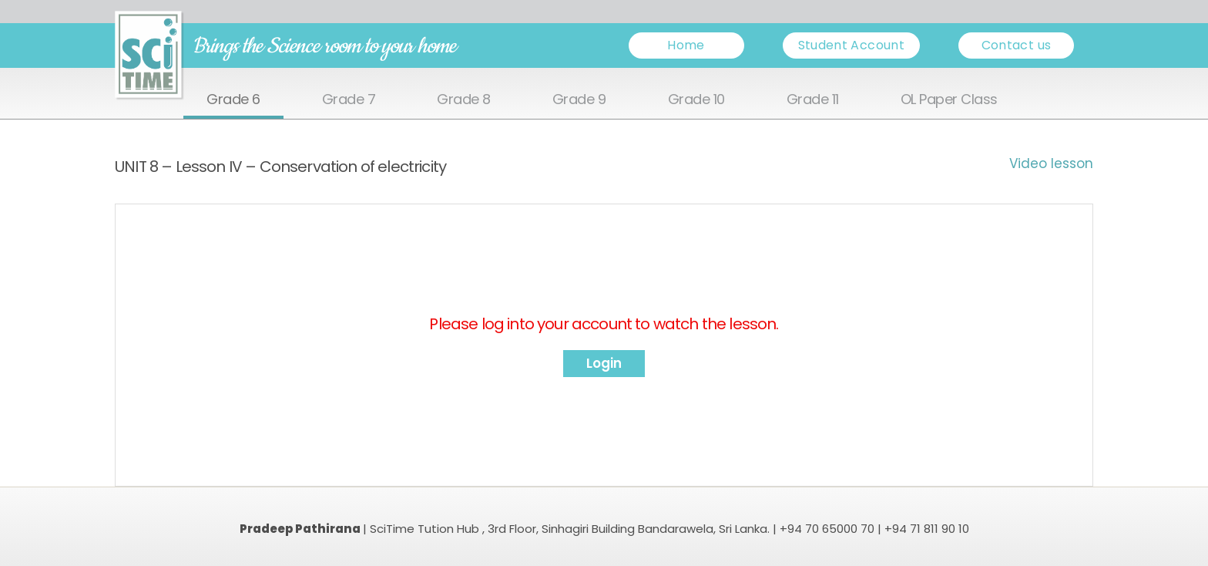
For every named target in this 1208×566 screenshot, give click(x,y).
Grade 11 (813, 100)
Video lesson (1051, 163)
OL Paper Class (949, 100)
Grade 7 (349, 100)
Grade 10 (696, 100)
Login (604, 363)
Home (685, 45)
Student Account (851, 45)
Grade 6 (233, 100)
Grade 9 (579, 100)
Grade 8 (464, 100)
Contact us (1017, 45)
